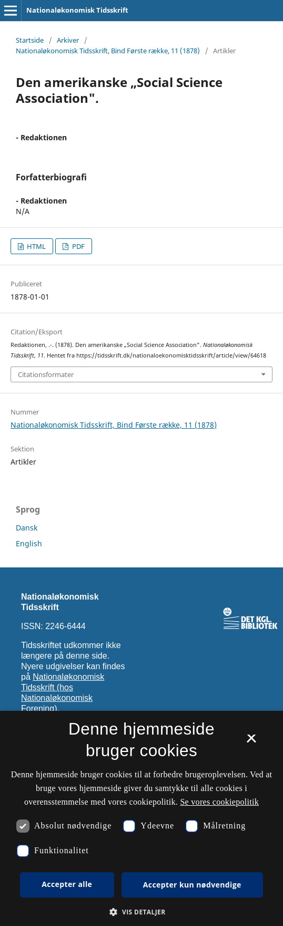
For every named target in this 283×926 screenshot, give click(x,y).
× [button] (251, 742)
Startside (30, 40)
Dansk (26, 528)
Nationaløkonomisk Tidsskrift (77, 10)
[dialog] (141, 818)
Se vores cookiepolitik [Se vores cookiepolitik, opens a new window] (219, 801)
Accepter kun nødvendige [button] (192, 885)
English (29, 543)
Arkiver (68, 40)
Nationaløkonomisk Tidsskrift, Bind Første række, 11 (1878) (108, 50)
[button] (141, 912)
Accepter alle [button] (67, 884)
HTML (35, 246)
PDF (77, 246)
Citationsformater (46, 374)
